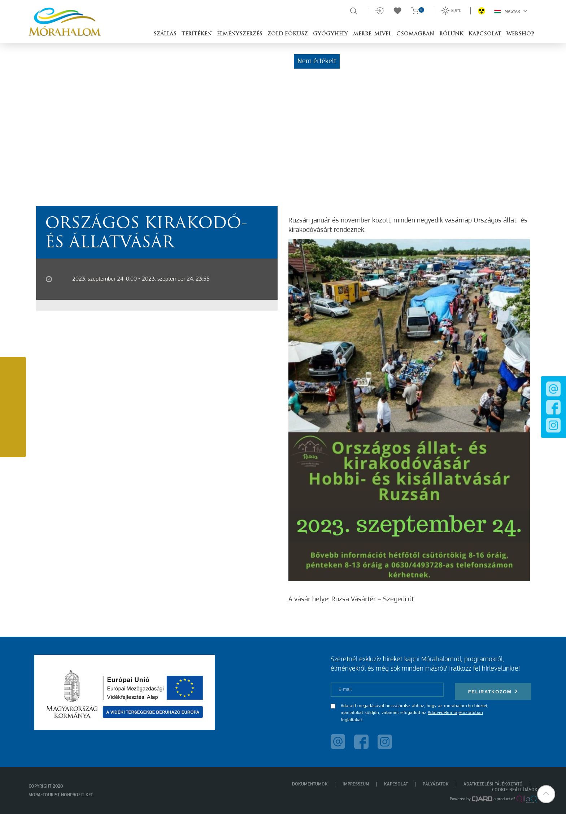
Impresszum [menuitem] (356, 784)
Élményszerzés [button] (239, 34)
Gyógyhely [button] (330, 34)
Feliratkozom (493, 691)
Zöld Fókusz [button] (287, 34)
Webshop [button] (520, 34)
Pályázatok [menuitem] (436, 784)
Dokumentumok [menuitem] (310, 784)
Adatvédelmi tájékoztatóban (455, 712)
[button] (546, 794)
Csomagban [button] (415, 34)
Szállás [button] (165, 34)
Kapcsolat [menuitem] (396, 784)
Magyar (511, 10)
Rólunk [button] (451, 34)
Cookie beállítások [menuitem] (514, 790)
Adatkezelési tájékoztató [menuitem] (493, 784)
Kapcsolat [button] (485, 34)
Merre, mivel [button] (372, 34)
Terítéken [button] (197, 34)
